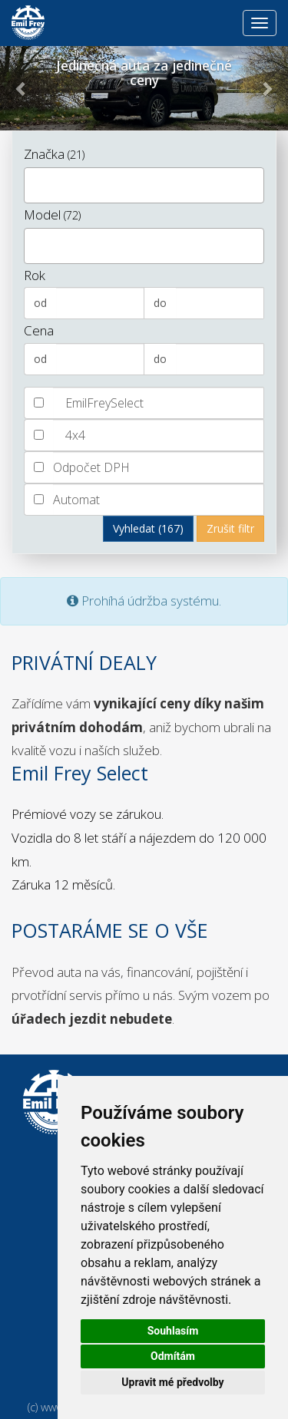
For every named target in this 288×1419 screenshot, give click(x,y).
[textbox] (33, 184)
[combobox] (144, 185)
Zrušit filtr (230, 528)
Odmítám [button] (173, 1356)
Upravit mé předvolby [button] (172, 1382)
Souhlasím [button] (173, 1331)
